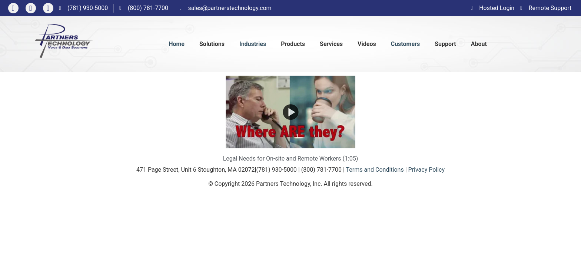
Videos (367, 43)
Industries (252, 43)
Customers (405, 43)
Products (293, 43)
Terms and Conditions (375, 169)
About (479, 43)
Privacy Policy (426, 169)
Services (331, 43)
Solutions (212, 43)
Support (445, 43)
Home (177, 43)
